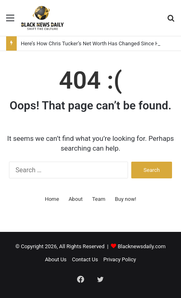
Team (99, 199)
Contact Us (85, 259)
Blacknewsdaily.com (142, 246)
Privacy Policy (120, 259)
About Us (55, 259)
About (75, 199)
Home (52, 199)
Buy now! (125, 199)
